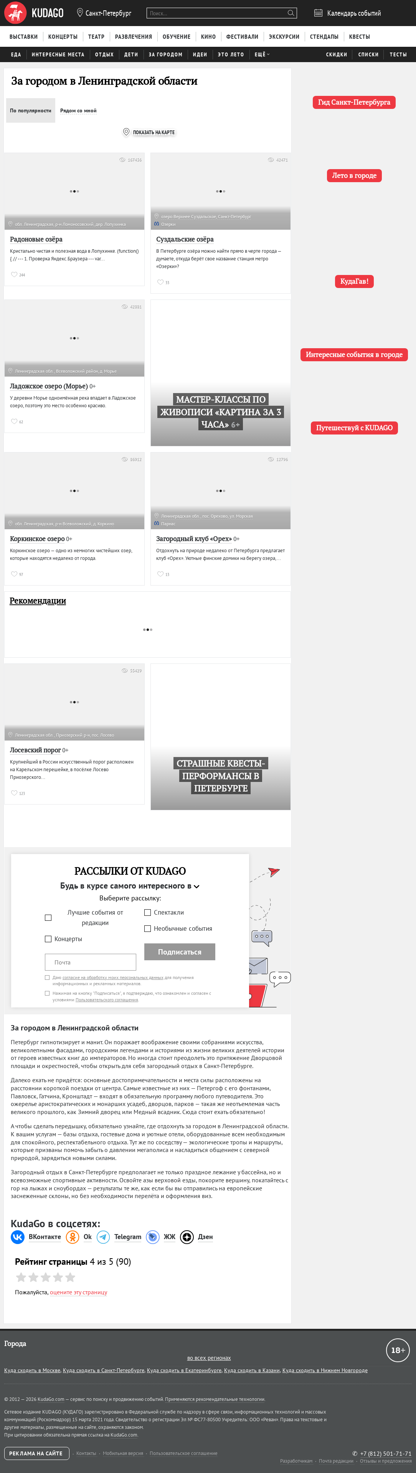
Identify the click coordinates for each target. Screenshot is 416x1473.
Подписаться (179, 952)
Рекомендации (38, 601)
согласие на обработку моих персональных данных (113, 977)
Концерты (68, 939)
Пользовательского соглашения (107, 999)
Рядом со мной (78, 110)
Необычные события (183, 928)
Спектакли (169, 912)
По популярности (30, 110)
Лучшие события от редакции (95, 917)
